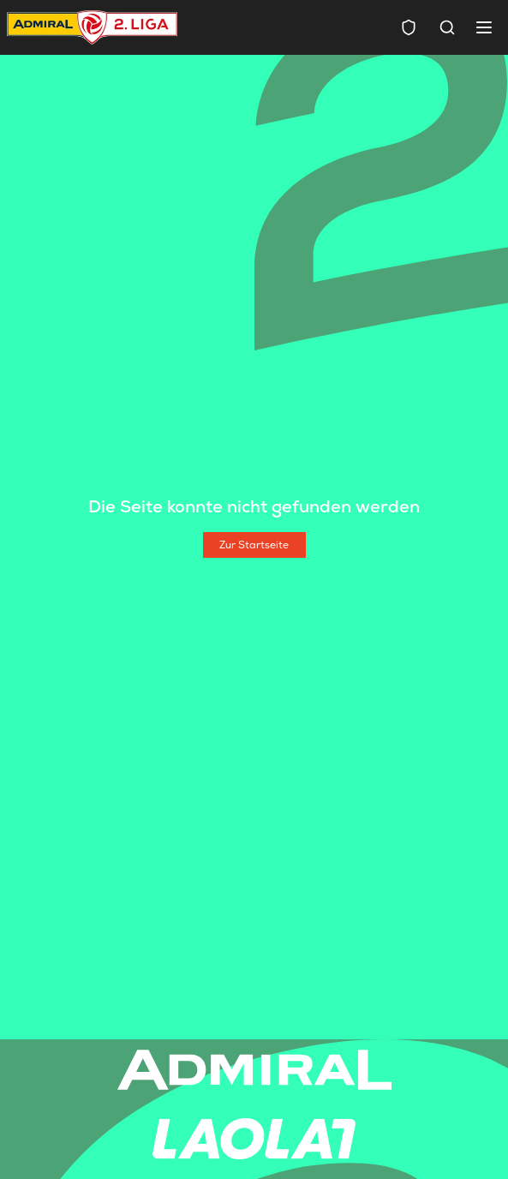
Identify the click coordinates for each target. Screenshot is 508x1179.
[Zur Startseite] (254, 545)
